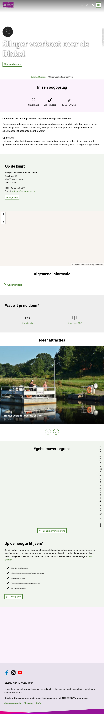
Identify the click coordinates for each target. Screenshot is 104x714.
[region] (52, 238)
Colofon (38, 703)
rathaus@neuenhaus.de (23, 191)
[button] (12, 64)
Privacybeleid (28, 703)
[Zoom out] (3, 218)
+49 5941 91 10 (68, 104)
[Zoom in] (3, 214)
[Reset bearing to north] (3, 222)
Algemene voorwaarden (12, 703)
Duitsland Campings (39, 77)
